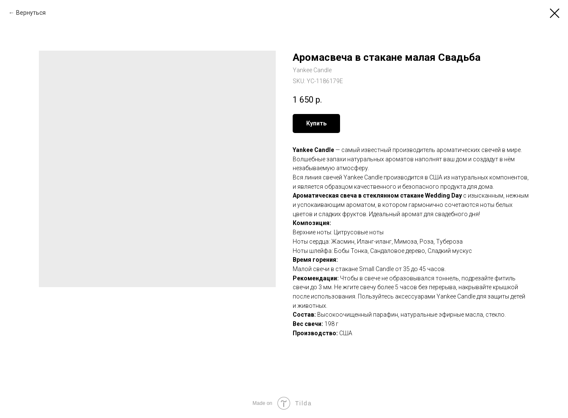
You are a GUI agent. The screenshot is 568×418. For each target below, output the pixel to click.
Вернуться (31, 12)
